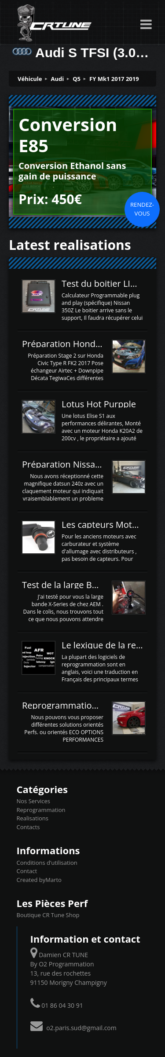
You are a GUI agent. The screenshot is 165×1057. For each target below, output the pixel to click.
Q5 (77, 79)
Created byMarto (39, 880)
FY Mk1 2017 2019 (114, 79)
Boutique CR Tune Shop (48, 915)
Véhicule (30, 79)
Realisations (32, 818)
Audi (57, 79)
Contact (27, 871)
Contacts (28, 827)
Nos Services (33, 801)
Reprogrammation (41, 810)
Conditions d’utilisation (47, 863)
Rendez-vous (142, 209)
